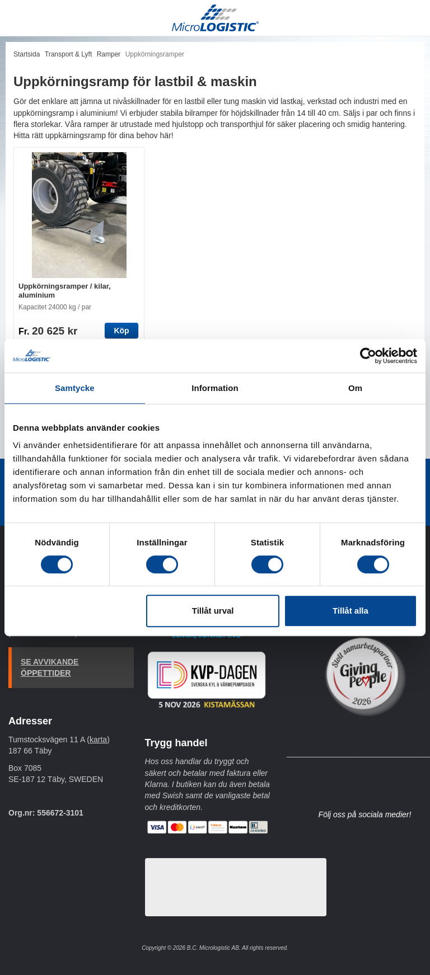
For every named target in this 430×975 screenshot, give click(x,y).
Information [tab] (215, 388)
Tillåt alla (350, 610)
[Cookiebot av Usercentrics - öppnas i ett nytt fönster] (368, 355)
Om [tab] (355, 388)
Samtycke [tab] (75, 388)
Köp (121, 330)
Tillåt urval (213, 610)
